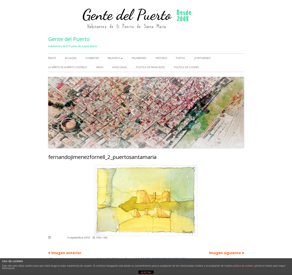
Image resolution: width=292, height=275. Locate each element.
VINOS (99, 67)
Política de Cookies (186, 67)
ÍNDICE (52, 58)
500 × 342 (102, 237)
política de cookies (243, 265)
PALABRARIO (139, 58)
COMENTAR (92, 58)
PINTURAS (161, 58)
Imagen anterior (66, 252)
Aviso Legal (119, 67)
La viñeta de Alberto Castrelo (67, 67)
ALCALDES (71, 58)
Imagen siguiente (225, 252)
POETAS (180, 58)
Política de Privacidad (150, 67)
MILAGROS (114, 58)
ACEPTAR (146, 272)
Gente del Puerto (69, 39)
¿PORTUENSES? (202, 58)
